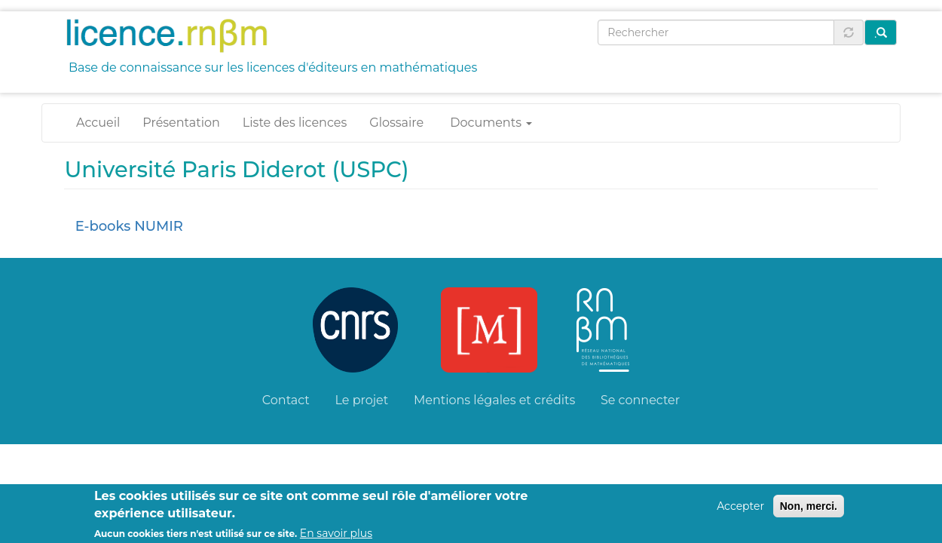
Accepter (740, 510)
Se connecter (640, 400)
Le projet (362, 400)
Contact (286, 400)
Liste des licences (295, 122)
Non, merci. (808, 511)
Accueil (98, 122)
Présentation (181, 122)
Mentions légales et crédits (494, 400)
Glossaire (396, 122)
